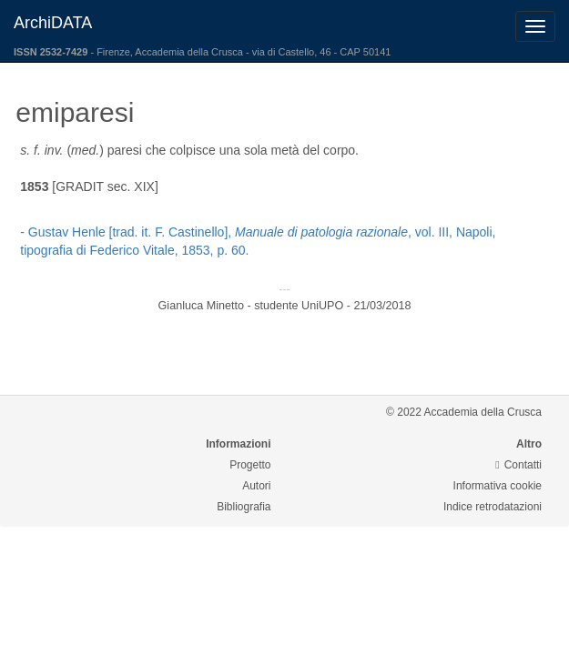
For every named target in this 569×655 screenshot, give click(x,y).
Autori (256, 485)
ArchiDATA (53, 23)
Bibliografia (243, 506)
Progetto (249, 464)
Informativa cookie (497, 485)
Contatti (518, 464)
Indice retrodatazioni (492, 506)
